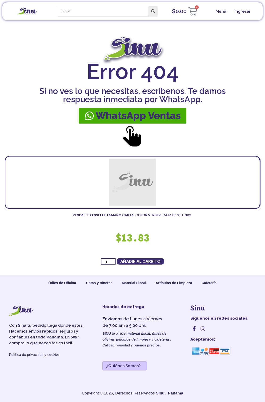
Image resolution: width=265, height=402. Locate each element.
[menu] (220, 11)
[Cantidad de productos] (108, 261)
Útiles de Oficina (62, 283)
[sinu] (27, 11)
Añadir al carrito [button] (140, 261)
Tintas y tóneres (98, 283)
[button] (5, 209)
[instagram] (203, 329)
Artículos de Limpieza (174, 283)
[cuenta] (242, 11)
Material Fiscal (134, 283)
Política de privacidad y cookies (34, 355)
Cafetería (209, 283)
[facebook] (194, 329)
